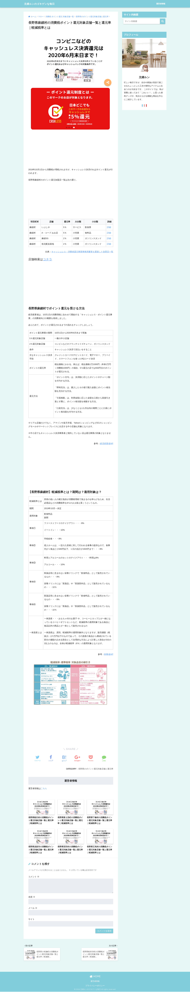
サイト (31, 919)
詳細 (109, 227)
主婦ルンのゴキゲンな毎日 (42, 3)
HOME (95, 976)
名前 (31, 897)
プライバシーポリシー (95, 986)
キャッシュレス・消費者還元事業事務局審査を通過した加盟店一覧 (82, 252)
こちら (44, 788)
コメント (33, 877)
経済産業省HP (106, 443)
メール (32, 908)
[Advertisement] (70, 151)
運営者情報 (160, 4)
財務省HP (108, 654)
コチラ (47, 259)
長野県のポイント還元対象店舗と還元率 (95, 769)
